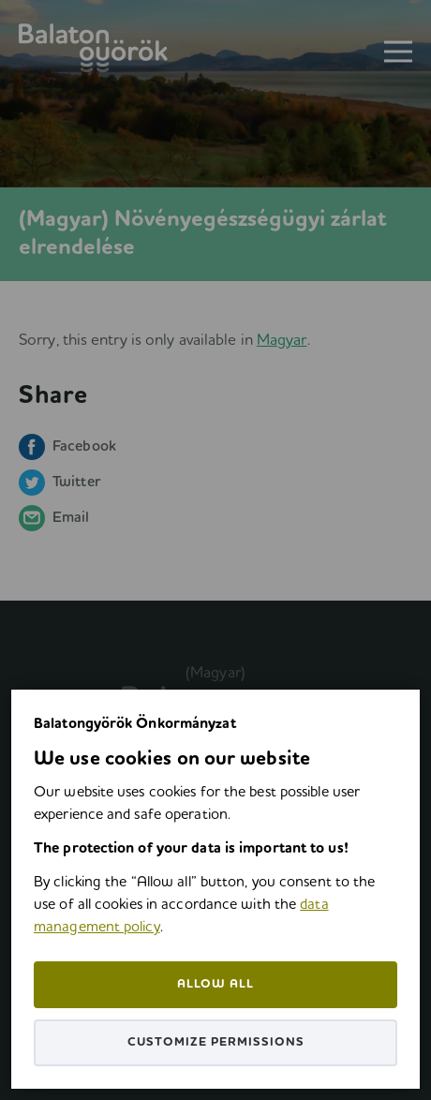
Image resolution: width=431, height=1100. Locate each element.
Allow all (215, 984)
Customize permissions (216, 1042)
